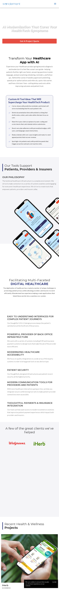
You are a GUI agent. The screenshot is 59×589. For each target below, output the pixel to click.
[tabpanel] (29, 561)
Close (54, 582)
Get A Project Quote (29, 41)
